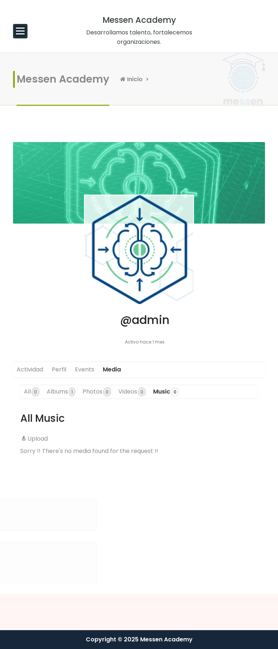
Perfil (59, 369)
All (31, 391)
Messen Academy (63, 79)
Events (84, 369)
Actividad (30, 369)
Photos (97, 391)
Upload (34, 438)
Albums (61, 391)
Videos (132, 391)
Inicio (131, 79)
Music (166, 391)
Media (112, 369)
